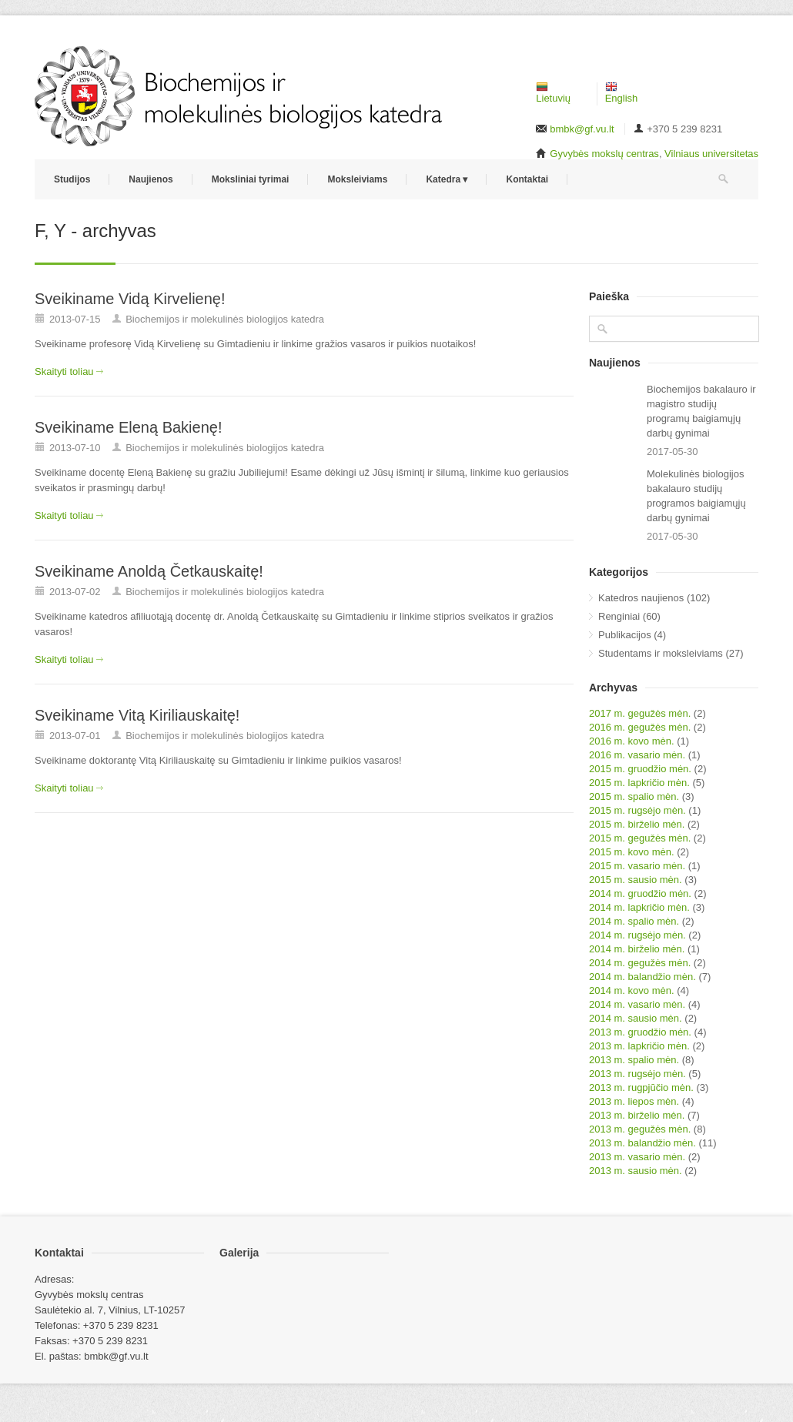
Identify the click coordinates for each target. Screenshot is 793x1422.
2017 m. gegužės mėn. (640, 713)
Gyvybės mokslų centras (604, 153)
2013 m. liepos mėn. (634, 1101)
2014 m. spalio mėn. (634, 921)
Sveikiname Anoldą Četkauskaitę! (149, 571)
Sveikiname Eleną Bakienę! (128, 427)
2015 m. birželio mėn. (636, 824)
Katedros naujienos (641, 598)
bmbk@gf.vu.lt (582, 129)
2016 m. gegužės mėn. (640, 727)
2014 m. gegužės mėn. (640, 963)
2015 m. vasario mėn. (637, 866)
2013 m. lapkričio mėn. (639, 1046)
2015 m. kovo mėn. (631, 852)
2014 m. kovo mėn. (631, 990)
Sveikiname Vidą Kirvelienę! (130, 298)
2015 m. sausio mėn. (635, 879)
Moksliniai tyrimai (250, 179)
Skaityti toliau (64, 371)
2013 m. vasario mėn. (637, 1157)
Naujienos (150, 179)
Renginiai (619, 616)
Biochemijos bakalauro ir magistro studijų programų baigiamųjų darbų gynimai (701, 411)
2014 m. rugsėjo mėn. (637, 935)
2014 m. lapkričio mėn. (639, 907)
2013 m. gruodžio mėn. (640, 1032)
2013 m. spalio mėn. (634, 1060)
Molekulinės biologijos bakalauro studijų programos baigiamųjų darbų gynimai (696, 496)
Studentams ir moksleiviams (660, 653)
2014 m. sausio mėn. (635, 1018)
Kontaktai (527, 179)
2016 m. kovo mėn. (631, 741)
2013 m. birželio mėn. (636, 1115)
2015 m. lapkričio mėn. (639, 782)
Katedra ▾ (446, 179)
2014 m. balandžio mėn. (642, 976)
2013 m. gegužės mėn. (640, 1129)
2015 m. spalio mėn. (634, 796)
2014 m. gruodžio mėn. (640, 893)
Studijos (72, 179)
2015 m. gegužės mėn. (640, 838)
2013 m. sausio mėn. (635, 1170)
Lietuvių (553, 93)
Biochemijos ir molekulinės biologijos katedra (224, 319)
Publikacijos (624, 635)
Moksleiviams (357, 179)
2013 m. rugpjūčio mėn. (641, 1087)
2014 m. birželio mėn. (636, 949)
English (621, 93)
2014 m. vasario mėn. (637, 1004)
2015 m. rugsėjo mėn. (637, 810)
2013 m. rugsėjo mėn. (637, 1073)
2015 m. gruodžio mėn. (640, 769)
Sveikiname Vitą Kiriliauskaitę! (137, 715)
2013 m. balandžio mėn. (642, 1143)
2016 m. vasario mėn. (637, 755)
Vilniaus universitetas (711, 153)
